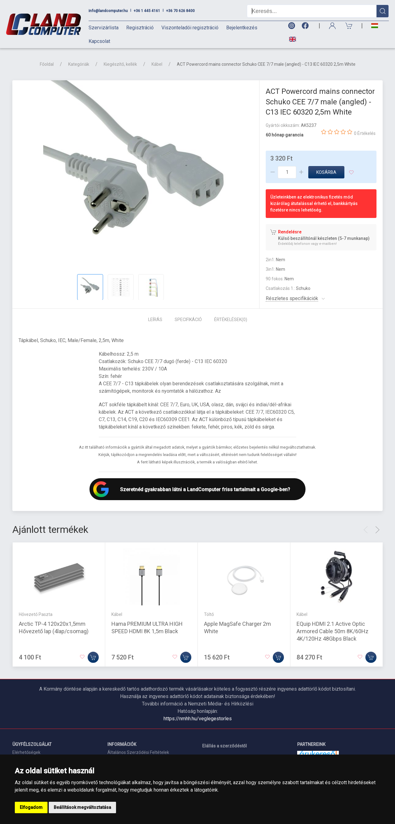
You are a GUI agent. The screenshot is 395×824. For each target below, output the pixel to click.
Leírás (155, 319)
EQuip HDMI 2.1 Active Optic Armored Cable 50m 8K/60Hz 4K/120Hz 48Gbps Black (332, 631)
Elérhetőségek (26, 752)
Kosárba (326, 172)
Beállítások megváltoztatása (82, 807)
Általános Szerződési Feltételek (138, 752)
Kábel (157, 64)
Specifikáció (188, 319)
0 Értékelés (365, 133)
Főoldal (47, 64)
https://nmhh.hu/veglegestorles (198, 719)
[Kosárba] (93, 657)
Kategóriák (78, 64)
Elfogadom (31, 807)
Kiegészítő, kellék (120, 64)
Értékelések (230, 319)
